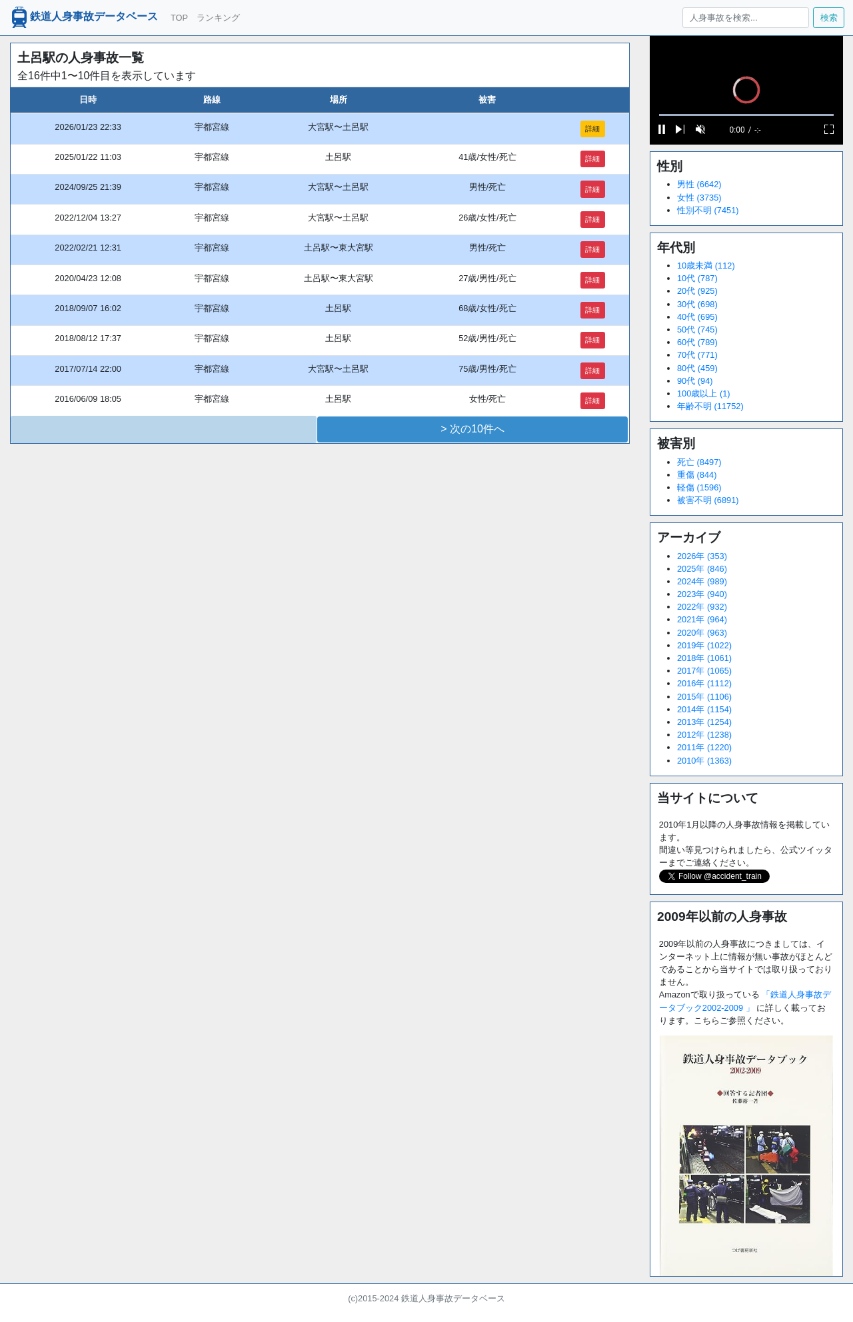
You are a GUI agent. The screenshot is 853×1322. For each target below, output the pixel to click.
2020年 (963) (702, 633)
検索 (829, 18)
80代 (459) (697, 368)
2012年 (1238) (704, 735)
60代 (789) (697, 342)
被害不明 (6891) (708, 500)
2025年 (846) (702, 569)
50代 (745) (697, 329)
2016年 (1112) (704, 683)
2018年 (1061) (704, 658)
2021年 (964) (702, 619)
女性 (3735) (699, 198)
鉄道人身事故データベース (83, 17)
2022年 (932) (702, 607)
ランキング (218, 18)
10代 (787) (697, 278)
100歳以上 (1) (703, 393)
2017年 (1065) (704, 671)
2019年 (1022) (704, 645)
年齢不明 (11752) (710, 406)
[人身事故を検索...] (745, 17)
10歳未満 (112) (706, 266)
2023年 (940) (702, 594)
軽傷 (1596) (699, 487)
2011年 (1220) (704, 747)
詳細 (592, 129)
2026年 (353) (702, 556)
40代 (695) (697, 317)
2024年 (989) (702, 581)
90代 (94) (695, 381)
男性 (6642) (699, 184)
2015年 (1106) (704, 697)
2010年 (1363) (704, 761)
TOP (179, 18)
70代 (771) (697, 355)
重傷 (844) (696, 475)
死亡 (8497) (699, 462)
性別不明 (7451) (708, 210)
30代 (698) (697, 304)
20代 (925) (697, 291)
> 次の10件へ (472, 428)
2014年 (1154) (704, 709)
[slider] (746, 115)
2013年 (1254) (704, 722)
